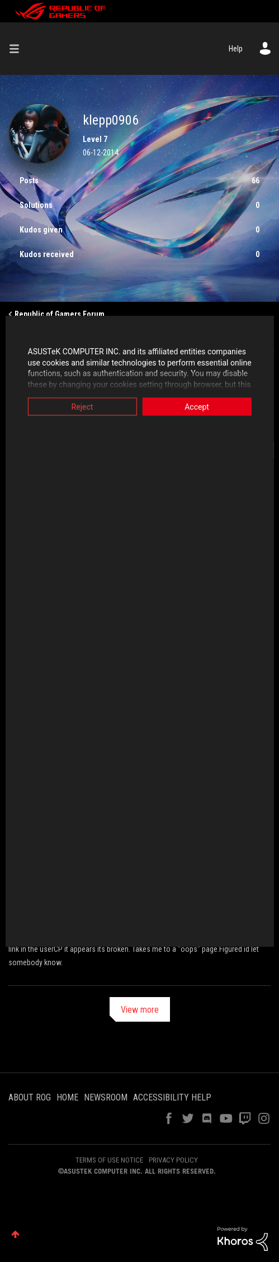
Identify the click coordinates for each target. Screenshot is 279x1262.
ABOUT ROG (29, 1097)
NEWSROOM (105, 1097)
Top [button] (15, 1234)
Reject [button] (80, 406)
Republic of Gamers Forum (60, 314)
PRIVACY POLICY (173, 1160)
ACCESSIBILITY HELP (172, 1097)
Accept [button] (199, 406)
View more (140, 1009)
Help (236, 48)
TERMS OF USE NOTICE (109, 1160)
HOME (67, 1097)
